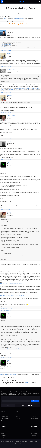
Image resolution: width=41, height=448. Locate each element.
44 (6, 26)
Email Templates (34, 431)
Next (14, 26)
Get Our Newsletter (5, 418)
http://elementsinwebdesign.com (6, 308)
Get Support (31, 441)
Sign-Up (34, 400)
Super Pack (18, 418)
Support (2, 428)
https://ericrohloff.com (4, 48)
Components (33, 435)
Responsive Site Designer (20, 88)
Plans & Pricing (33, 423)
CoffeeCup (3, 411)
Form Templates (34, 433)
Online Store (16, 441)
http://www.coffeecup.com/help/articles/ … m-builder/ (12, 283)
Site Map (16, 443)
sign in (5, 18)
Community (3, 426)
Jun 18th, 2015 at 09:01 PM (6, 50)
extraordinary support (12, 394)
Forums (5, 13)
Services (33, 411)
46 (10, 26)
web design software (8, 393)
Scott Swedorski (10, 69)
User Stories (3, 437)
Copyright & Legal (37, 441)
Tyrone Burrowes (11, 115)
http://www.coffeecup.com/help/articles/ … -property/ (12, 295)
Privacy (12, 443)
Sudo (8, 162)
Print (8, 21)
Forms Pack (18, 416)
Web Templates (34, 428)
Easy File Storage (34, 418)
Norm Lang (9, 53)
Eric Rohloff (9, 31)
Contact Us (3, 420)
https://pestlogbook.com (5, 46)
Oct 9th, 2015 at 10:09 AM (6, 310)
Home (1, 13)
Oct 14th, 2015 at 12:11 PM (6, 357)
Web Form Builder (12, 13)
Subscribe (14, 21)
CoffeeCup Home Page (9, 441)
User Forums (3, 435)
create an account (19, 18)
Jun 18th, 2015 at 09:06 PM (6, 66)
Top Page (2, 441)
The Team (3, 414)
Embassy (3, 433)
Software (18, 411)
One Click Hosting (34, 416)
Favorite (21, 21)
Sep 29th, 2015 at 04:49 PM (6, 138)
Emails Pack (18, 414)
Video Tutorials (4, 431)
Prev (3, 26)
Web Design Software (23, 441)
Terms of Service (31, 445)
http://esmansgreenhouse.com (6, 44)
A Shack (9, 141)
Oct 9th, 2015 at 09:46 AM (6, 209)
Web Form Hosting (34, 420)
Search (3, 21)
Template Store (34, 426)
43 (4, 26)
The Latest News (4, 416)
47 (11, 26)
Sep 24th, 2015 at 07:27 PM (6, 112)
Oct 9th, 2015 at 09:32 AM (6, 159)
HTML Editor (23, 391)
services (15, 393)
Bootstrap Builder (11, 89)
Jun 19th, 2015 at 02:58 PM (6, 92)
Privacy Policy (24, 445)
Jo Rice (9, 212)
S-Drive (32, 414)
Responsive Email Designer (30, 88)
